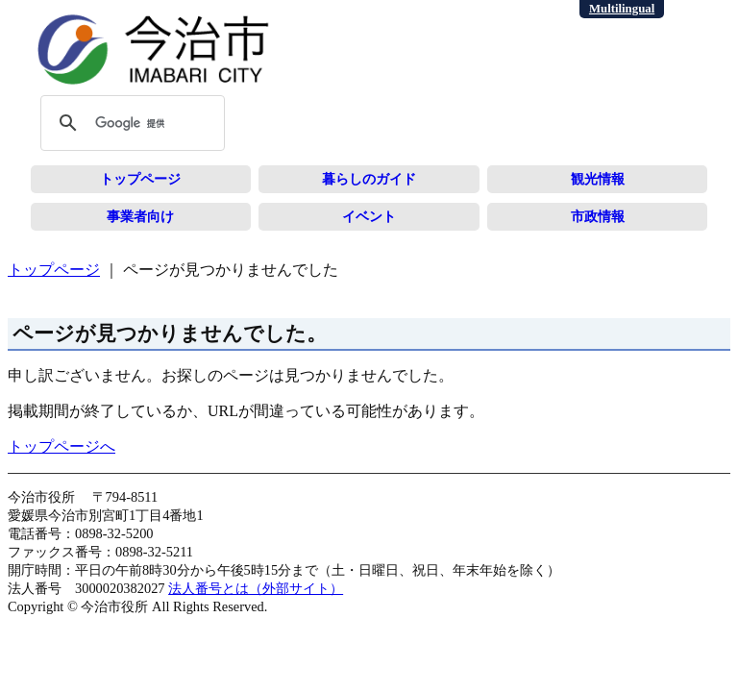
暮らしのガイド (369, 178)
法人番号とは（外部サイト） (255, 588)
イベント (369, 216)
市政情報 (598, 216)
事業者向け (140, 216)
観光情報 (598, 178)
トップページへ (61, 446)
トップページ (140, 178)
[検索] (129, 123)
